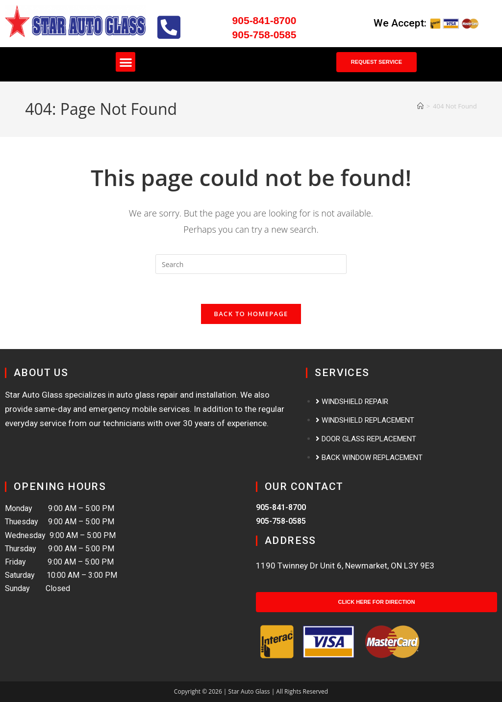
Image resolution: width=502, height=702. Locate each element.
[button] (126, 62)
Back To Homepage (251, 313)
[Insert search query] (251, 264)
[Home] (420, 106)
